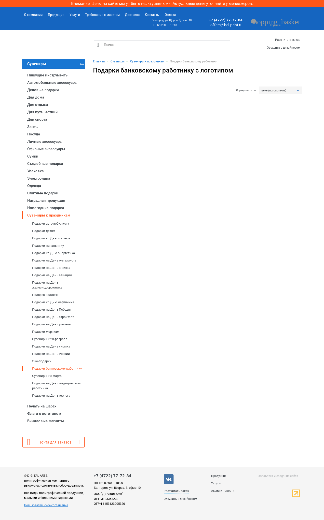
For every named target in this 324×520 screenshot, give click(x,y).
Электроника (38, 178)
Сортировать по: (246, 90)
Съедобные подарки (45, 163)
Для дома (35, 97)
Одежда (34, 186)
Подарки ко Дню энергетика (53, 253)
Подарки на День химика (51, 346)
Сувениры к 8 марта (47, 376)
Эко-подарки (42, 361)
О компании (33, 15)
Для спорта (37, 119)
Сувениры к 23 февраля (49, 339)
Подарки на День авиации (52, 275)
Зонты (33, 127)
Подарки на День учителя (51, 324)
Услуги (74, 15)
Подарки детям (43, 231)
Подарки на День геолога (51, 395)
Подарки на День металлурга (54, 260)
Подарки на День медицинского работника (56, 385)
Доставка (132, 15)
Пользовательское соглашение (46, 505)
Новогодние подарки (45, 208)
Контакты (152, 15)
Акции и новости (222, 490)
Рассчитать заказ (287, 40)
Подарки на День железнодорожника (47, 285)
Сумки (32, 156)
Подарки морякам (45, 331)
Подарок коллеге (45, 295)
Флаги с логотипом (44, 413)
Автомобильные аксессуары (52, 82)
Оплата (170, 15)
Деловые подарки (43, 90)
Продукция (56, 15)
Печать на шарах (41, 406)
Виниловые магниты (45, 421)
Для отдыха (37, 104)
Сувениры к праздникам (48, 215)
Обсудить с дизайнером (283, 47)
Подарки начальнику (48, 245)
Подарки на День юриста (51, 268)
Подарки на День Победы (51, 309)
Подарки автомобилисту (50, 223)
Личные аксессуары (45, 141)
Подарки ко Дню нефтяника (53, 302)
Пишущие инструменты (47, 75)
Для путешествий (42, 112)
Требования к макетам (102, 15)
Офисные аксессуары (46, 149)
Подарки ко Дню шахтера (51, 238)
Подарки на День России (51, 354)
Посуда (33, 134)
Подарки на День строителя (53, 317)
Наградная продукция (46, 200)
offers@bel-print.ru (226, 25)
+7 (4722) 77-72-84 (226, 20)
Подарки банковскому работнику (57, 368)
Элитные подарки (42, 193)
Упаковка (35, 171)
